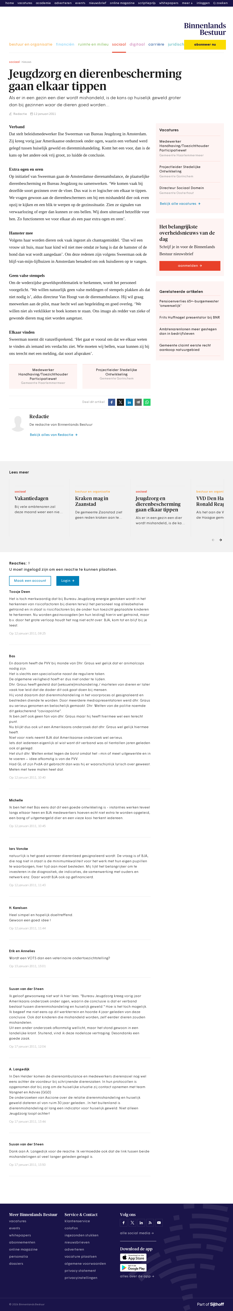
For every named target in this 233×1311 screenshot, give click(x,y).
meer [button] (186, 3)
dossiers (16, 1264)
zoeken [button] (222, 3)
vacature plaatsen (81, 1257)
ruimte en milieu (93, 45)
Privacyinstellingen (81, 1278)
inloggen (203, 3)
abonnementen (22, 1242)
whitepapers (168, 3)
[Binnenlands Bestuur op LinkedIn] (141, 1222)
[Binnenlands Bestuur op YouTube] (158, 1222)
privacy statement (80, 1271)
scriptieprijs (147, 3)
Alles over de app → (137, 1276)
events (80, 3)
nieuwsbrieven (77, 1242)
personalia (18, 1257)
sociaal (119, 45)
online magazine (122, 3)
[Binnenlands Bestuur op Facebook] (123, 1222)
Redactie (20, 114)
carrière (156, 45)
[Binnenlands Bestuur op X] (132, 1222)
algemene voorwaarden (85, 1264)
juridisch (176, 45)
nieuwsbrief (97, 3)
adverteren (63, 3)
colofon (71, 1228)
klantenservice (77, 1221)
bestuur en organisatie (30, 45)
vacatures (24, 3)
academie (43, 3)
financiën (65, 45)
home (9, 3)
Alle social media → (137, 1233)
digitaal (137, 45)
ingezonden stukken (81, 1235)
